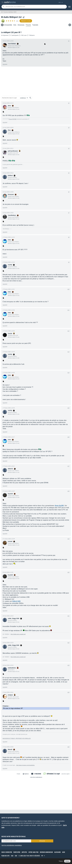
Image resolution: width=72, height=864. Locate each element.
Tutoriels (35, 25)
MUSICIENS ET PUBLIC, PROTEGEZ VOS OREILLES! (17, 738)
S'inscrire (37, 774)
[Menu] (69, 6)
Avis (14, 25)
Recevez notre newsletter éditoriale (14, 836)
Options (26, 774)
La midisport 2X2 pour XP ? (11, 32)
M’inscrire (42, 841)
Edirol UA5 (16, 601)
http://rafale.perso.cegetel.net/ (18, 634)
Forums (28, 25)
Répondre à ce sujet (53, 774)
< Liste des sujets (65, 774)
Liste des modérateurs (36, 777)
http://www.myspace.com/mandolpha (25, 765)
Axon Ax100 (59, 505)
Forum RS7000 (12, 119)
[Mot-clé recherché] (34, 7)
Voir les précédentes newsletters (12, 845)
